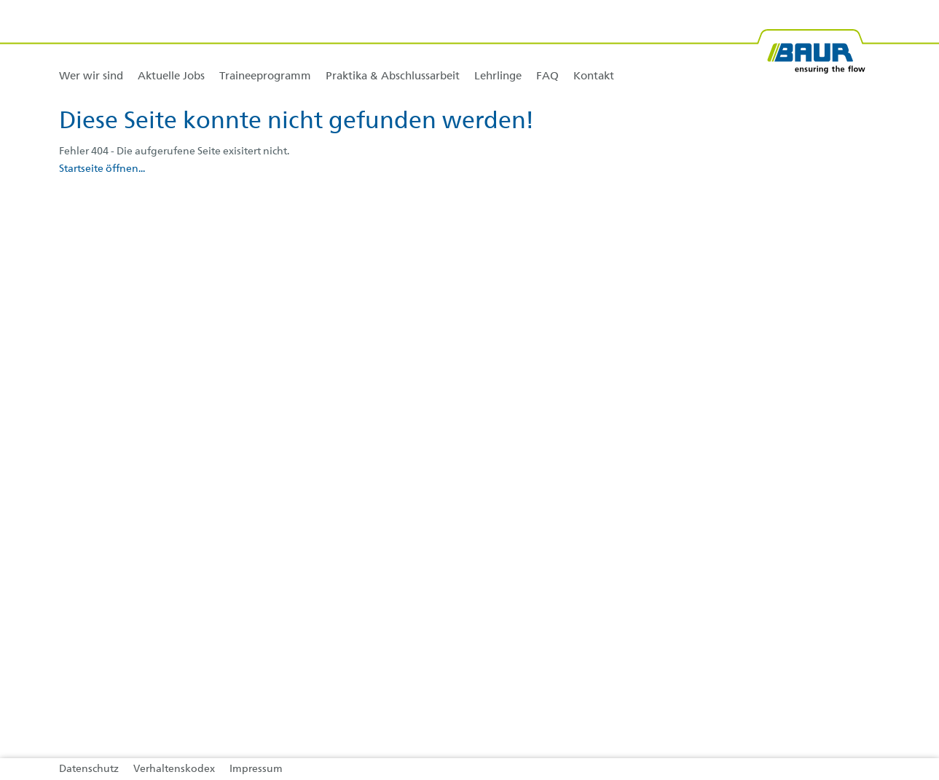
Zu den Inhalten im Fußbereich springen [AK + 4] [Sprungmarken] (0, 0)
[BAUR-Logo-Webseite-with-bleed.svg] (811, 45)
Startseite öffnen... (102, 169)
